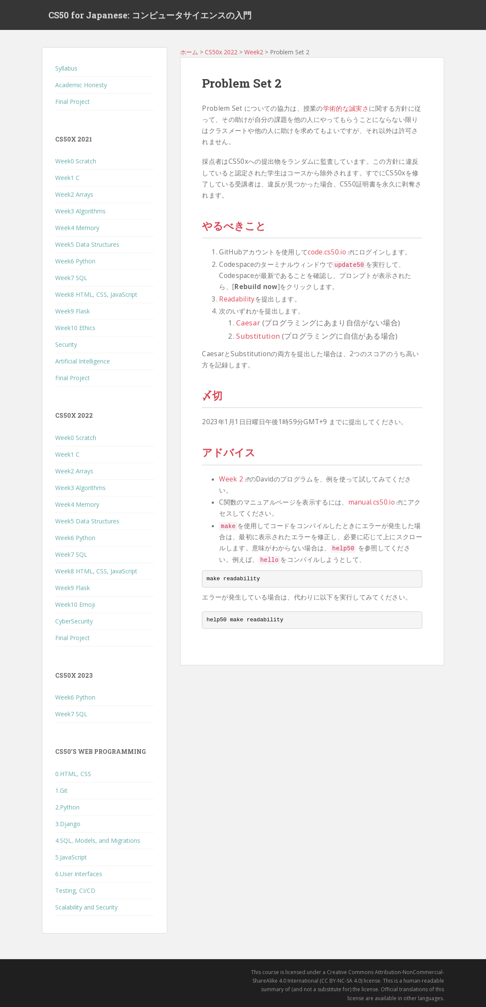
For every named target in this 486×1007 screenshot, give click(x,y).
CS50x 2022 (221, 52)
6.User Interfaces (78, 874)
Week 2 (234, 479)
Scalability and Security (86, 907)
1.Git (61, 790)
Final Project (72, 101)
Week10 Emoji (75, 604)
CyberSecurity (74, 621)
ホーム (189, 52)
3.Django (67, 824)
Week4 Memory (77, 228)
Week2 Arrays (74, 194)
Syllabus (66, 68)
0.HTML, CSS (73, 774)
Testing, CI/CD (75, 890)
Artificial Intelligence (82, 361)
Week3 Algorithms (80, 211)
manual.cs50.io (374, 502)
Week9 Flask (72, 311)
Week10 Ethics (75, 328)
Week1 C (67, 178)
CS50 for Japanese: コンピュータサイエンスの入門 (150, 15)
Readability (237, 299)
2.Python (67, 807)
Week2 (253, 52)
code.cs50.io (330, 252)
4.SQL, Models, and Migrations (97, 840)
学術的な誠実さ (346, 108)
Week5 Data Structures (87, 244)
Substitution (258, 336)
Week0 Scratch (75, 161)
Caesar (248, 323)
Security (66, 344)
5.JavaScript (71, 857)
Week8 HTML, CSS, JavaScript (96, 294)
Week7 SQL (71, 278)
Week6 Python (75, 261)
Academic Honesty (81, 85)
